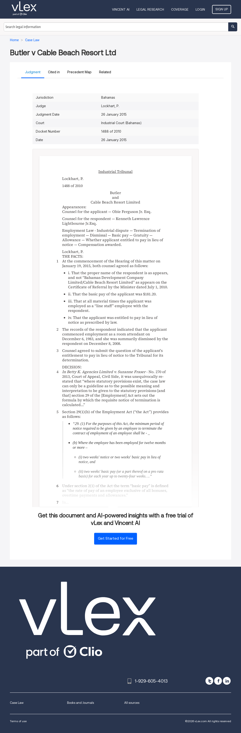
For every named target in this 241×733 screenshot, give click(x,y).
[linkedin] (227, 681)
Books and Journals (80, 702)
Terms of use (18, 721)
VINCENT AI (120, 9)
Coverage (180, 9)
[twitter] (209, 681)
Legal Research (150, 9)
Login (200, 9)
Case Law (17, 702)
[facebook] (218, 681)
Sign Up (221, 9)
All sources (131, 702)
